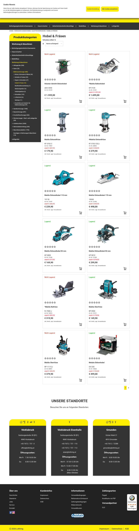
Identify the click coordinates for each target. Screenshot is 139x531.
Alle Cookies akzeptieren (110, 9)
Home (11, 31)
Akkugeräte (18, 65)
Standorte (12, 498)
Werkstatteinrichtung (21, 126)
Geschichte (13, 495)
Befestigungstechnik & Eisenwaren (23, 48)
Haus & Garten (17, 52)
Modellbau (15, 59)
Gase (16, 68)
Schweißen (19, 94)
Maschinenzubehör (21, 130)
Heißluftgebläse (20, 91)
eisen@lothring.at (69, 452)
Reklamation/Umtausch (79, 498)
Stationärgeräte (20, 88)
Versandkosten (76, 508)
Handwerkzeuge (20, 109)
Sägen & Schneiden (21, 80)
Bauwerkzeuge (19, 112)
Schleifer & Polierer (21, 77)
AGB (41, 502)
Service (11, 505)
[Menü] (135, 495)
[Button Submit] (80, 101)
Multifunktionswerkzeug (22, 86)
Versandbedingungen (78, 495)
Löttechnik (19, 97)
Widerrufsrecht (76, 505)
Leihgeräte (15, 139)
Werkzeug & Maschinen (22, 31)
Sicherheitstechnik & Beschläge (22, 55)
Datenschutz (44, 498)
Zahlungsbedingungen (79, 502)
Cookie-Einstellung (93, 9)
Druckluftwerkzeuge (21, 115)
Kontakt (12, 508)
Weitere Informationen (34, 12)
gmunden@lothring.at (111, 448)
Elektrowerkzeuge (39, 31)
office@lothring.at (27, 448)
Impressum (44, 495)
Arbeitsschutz (19, 123)
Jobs (11, 502)
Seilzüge (18, 100)
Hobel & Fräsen (20, 83)
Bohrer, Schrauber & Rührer (24, 74)
